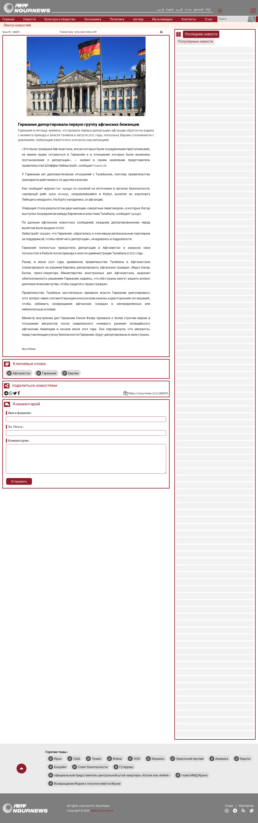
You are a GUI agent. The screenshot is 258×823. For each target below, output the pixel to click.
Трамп (96, 759)
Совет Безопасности (93, 767)
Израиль (158, 759)
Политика (117, 19)
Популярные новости (195, 41)
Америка (221, 759)
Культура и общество (59, 19)
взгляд (138, 19)
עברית (188, 9)
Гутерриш (126, 767)
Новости (29, 19)
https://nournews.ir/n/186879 (148, 393)
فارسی (160, 9)
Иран (58, 759)
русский (199, 9)
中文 (208, 9)
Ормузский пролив (190, 759)
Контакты (188, 19)
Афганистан (21, 373)
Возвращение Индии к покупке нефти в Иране (87, 783)
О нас (209, 19)
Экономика (92, 19)
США (76, 759)
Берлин (73, 373)
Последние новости (201, 34)
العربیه (179, 9)
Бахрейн (60, 767)
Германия (49, 373)
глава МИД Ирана (194, 775)
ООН (137, 759)
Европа (245, 759)
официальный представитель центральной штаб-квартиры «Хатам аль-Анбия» (112, 775)
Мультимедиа (162, 19)
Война (117, 759)
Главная (8, 19)
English (170, 9)
